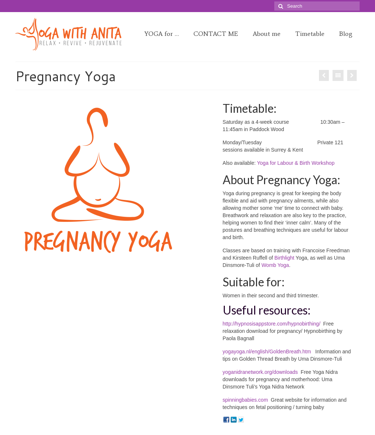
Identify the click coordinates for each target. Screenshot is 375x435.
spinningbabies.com (245, 400)
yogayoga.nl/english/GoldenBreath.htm (267, 351)
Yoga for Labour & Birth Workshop (296, 163)
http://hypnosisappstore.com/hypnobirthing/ (271, 324)
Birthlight (284, 258)
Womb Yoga (275, 265)
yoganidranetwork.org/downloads (260, 372)
